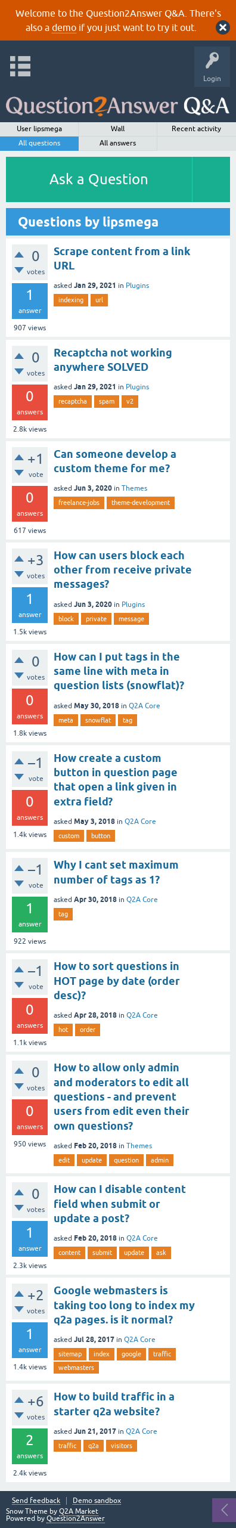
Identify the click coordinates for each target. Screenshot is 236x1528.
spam (106, 401)
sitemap (70, 1353)
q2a (93, 1445)
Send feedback (36, 1501)
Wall (118, 129)
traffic (162, 1353)
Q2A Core (144, 706)
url (99, 299)
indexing (70, 299)
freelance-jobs (79, 502)
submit (102, 1252)
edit (64, 1160)
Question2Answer (75, 1518)
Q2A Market (78, 1511)
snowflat (98, 720)
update (92, 1160)
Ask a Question (98, 179)
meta (65, 720)
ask (161, 1252)
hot (63, 1029)
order (87, 1029)
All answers (118, 143)
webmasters (76, 1367)
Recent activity (196, 129)
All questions (39, 143)
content (69, 1252)
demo (64, 27)
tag (127, 720)
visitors (121, 1445)
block (66, 618)
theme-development (140, 502)
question (126, 1160)
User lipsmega (39, 129)
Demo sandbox (97, 1501)
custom (68, 835)
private (96, 618)
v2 (129, 401)
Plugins (137, 285)
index (102, 1353)
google (131, 1353)
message (131, 618)
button (100, 835)
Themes (134, 488)
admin (160, 1160)
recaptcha (72, 401)
